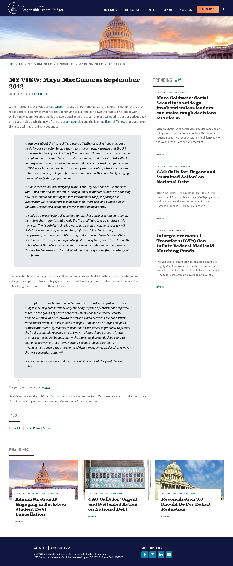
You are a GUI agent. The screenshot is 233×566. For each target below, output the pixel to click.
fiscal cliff (111, 121)
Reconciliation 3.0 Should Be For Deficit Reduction (186, 504)
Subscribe (208, 9)
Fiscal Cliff (15, 428)
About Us (186, 10)
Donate (168, 10)
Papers (171, 230)
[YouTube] (169, 554)
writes (59, 107)
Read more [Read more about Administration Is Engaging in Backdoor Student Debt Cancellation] (19, 522)
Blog (21, 64)
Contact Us (40, 547)
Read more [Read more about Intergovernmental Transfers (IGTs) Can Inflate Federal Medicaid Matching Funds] (160, 287)
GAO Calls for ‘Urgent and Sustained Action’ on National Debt (186, 177)
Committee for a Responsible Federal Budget (35, 8)
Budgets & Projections (36, 94)
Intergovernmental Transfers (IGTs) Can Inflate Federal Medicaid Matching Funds (185, 243)
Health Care (180, 230)
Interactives (132, 10)
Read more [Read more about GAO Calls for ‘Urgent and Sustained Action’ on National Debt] (160, 218)
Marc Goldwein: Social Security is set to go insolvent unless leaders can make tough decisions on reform (186, 108)
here (47, 387)
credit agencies (73, 121)
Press (152, 10)
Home (12, 64)
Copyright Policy (60, 547)
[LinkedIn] (161, 554)
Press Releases (33, 494)
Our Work (110, 10)
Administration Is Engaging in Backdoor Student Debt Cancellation (41, 507)
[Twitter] (152, 554)
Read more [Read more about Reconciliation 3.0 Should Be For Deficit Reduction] (165, 517)
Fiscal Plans (32, 428)
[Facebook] (144, 554)
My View (48, 428)
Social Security (180, 92)
